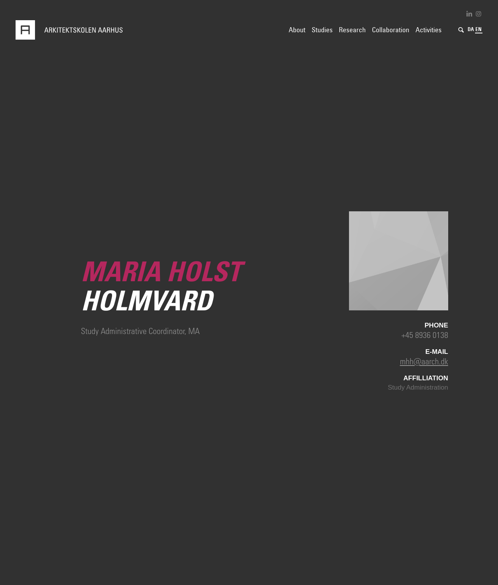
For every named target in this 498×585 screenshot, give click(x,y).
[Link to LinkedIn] (469, 13)
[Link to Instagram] (478, 13)
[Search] (461, 30)
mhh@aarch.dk (424, 361)
